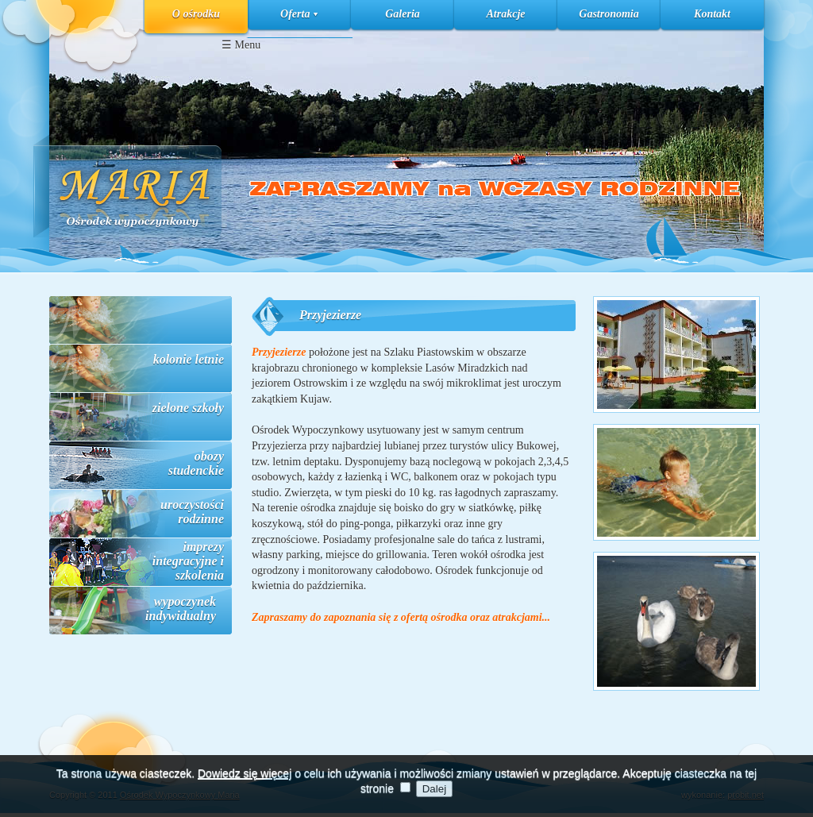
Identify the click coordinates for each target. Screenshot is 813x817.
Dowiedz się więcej (244, 778)
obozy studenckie (196, 463)
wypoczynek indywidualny (180, 608)
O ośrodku (196, 14)
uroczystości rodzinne (192, 512)
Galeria (402, 14)
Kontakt (712, 14)
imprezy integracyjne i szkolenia (188, 561)
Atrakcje (506, 14)
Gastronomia (608, 14)
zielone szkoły (188, 407)
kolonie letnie (188, 359)
